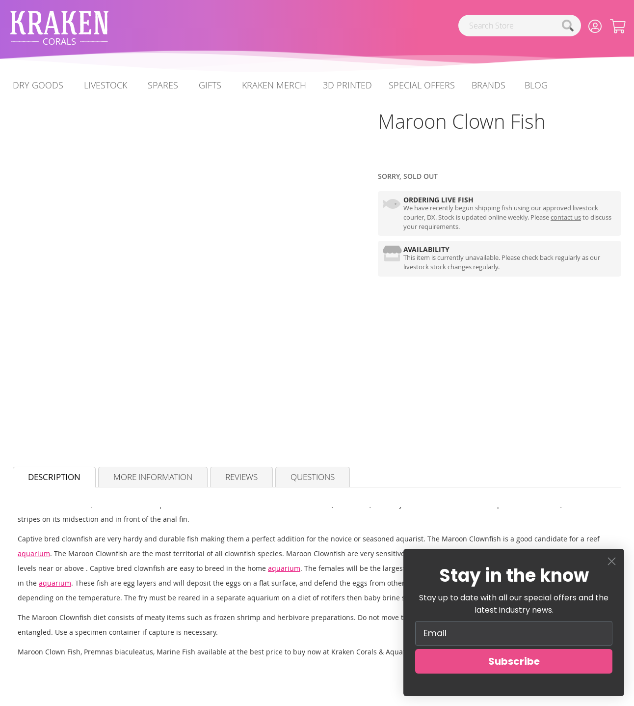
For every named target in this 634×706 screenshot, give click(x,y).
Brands (488, 85)
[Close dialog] (611, 561)
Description (54, 476)
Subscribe (514, 661)
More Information (152, 476)
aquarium (34, 553)
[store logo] (59, 28)
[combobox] (519, 25)
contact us (566, 217)
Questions (313, 476)
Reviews (241, 476)
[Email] (513, 633)
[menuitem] (536, 85)
